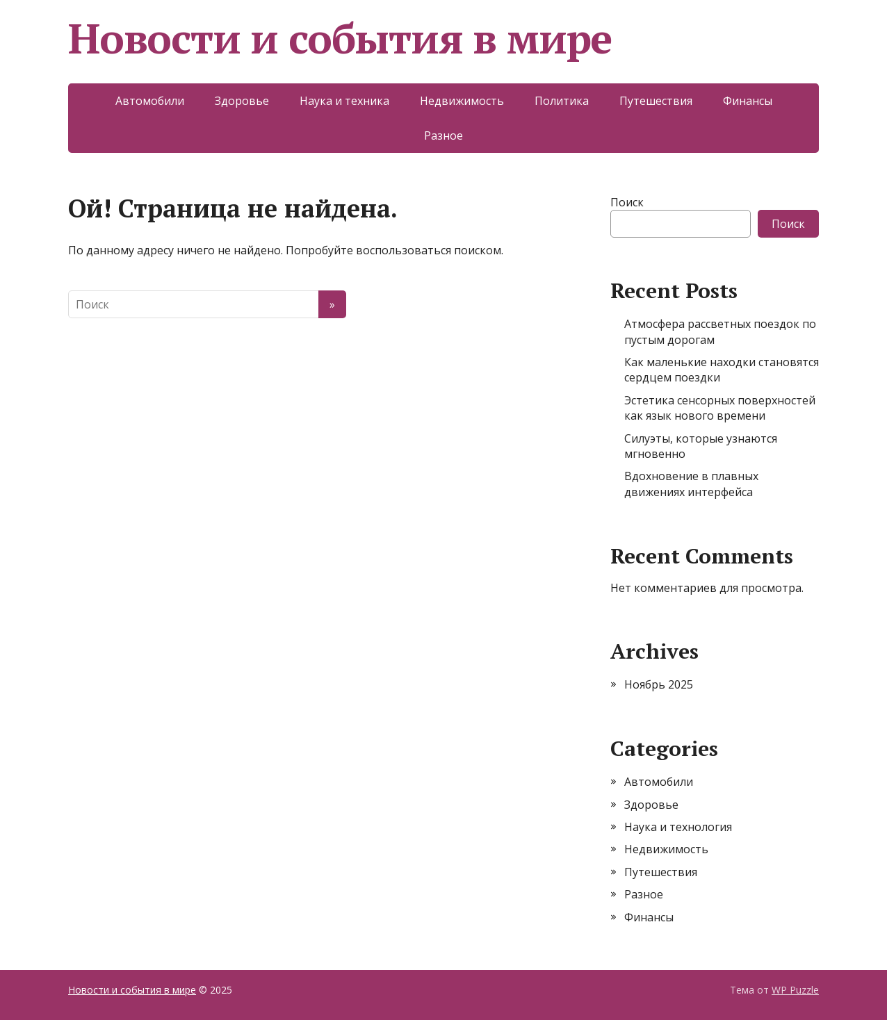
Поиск (627, 202)
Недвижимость (462, 100)
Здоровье (242, 100)
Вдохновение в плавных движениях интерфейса (691, 483)
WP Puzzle (795, 989)
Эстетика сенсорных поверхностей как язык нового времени (719, 408)
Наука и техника (344, 100)
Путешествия (655, 100)
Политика (562, 100)
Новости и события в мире (340, 38)
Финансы (747, 100)
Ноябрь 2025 (658, 684)
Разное (443, 135)
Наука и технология (678, 826)
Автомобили (149, 100)
